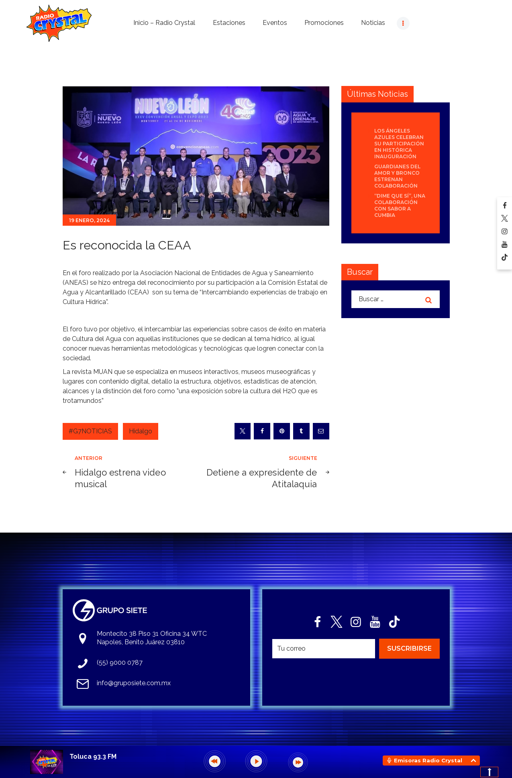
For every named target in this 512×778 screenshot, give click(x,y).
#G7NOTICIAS (90, 431)
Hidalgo (140, 431)
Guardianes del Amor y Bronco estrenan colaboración (397, 176)
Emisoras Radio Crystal (428, 760)
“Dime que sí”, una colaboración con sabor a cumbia (399, 205)
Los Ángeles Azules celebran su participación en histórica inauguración (399, 143)
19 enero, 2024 (89, 220)
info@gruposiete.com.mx (134, 683)
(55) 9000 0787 (120, 662)
